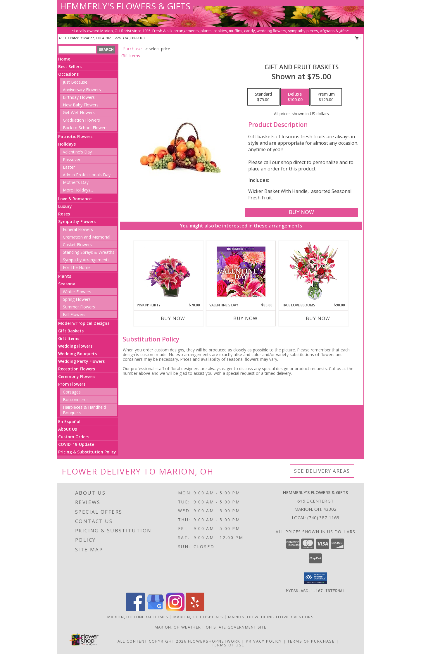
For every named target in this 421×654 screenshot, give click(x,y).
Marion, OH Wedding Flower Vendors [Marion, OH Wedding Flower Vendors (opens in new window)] (271, 617)
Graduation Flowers (81, 120)
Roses (64, 214)
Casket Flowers (77, 244)
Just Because (75, 82)
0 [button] (358, 38)
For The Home (77, 267)
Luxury (65, 206)
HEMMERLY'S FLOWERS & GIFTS (125, 6)
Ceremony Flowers (76, 376)
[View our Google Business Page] (155, 609)
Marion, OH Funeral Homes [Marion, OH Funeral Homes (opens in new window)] (137, 617)
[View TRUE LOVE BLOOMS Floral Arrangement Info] (313, 271)
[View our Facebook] (135, 609)
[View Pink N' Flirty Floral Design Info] (168, 271)
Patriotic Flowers (75, 136)
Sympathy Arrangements (86, 260)
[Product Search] (77, 50)
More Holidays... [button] (78, 190)
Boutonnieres (76, 399)
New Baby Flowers (81, 105)
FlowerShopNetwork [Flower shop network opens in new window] (214, 641)
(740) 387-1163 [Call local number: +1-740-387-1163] (134, 38)
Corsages (72, 392)
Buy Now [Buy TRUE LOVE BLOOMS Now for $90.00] (318, 318)
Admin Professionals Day (87, 174)
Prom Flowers (71, 384)
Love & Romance (75, 198)
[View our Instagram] (175, 609)
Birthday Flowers (79, 97)
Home (64, 59)
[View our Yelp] (195, 609)
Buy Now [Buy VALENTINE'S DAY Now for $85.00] (245, 318)
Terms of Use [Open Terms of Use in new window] (228, 645)
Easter (69, 167)
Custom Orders (73, 436)
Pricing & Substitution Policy (87, 452)
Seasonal (67, 284)
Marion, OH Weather (178, 627)
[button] (315, 578)
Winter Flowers (77, 291)
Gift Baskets (71, 331)
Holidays (67, 144)
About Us (67, 429)
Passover (71, 159)
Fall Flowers (74, 314)
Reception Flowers (76, 369)
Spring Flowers (77, 299)
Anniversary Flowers (82, 89)
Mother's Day (76, 182)
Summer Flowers (79, 307)
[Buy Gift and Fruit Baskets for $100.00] (301, 212)
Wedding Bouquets (77, 353)
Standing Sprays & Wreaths (88, 252)
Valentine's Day (77, 152)
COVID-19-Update (76, 444)
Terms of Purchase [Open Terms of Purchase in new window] (311, 641)
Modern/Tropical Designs (83, 323)
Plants (64, 276)
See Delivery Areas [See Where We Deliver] (322, 470)
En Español (69, 421)
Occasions (68, 74)
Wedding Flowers (75, 346)
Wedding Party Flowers (81, 361)
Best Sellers (70, 66)
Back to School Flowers (85, 127)
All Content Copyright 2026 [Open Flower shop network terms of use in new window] (152, 641)
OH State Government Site (236, 627)
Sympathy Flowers (77, 221)
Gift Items (68, 338)
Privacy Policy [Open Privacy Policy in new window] (264, 641)
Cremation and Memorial (86, 237)
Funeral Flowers (78, 229)
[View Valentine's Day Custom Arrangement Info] (241, 271)
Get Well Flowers (79, 112)
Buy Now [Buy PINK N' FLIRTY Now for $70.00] (173, 318)
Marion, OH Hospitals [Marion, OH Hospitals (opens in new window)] (198, 617)
